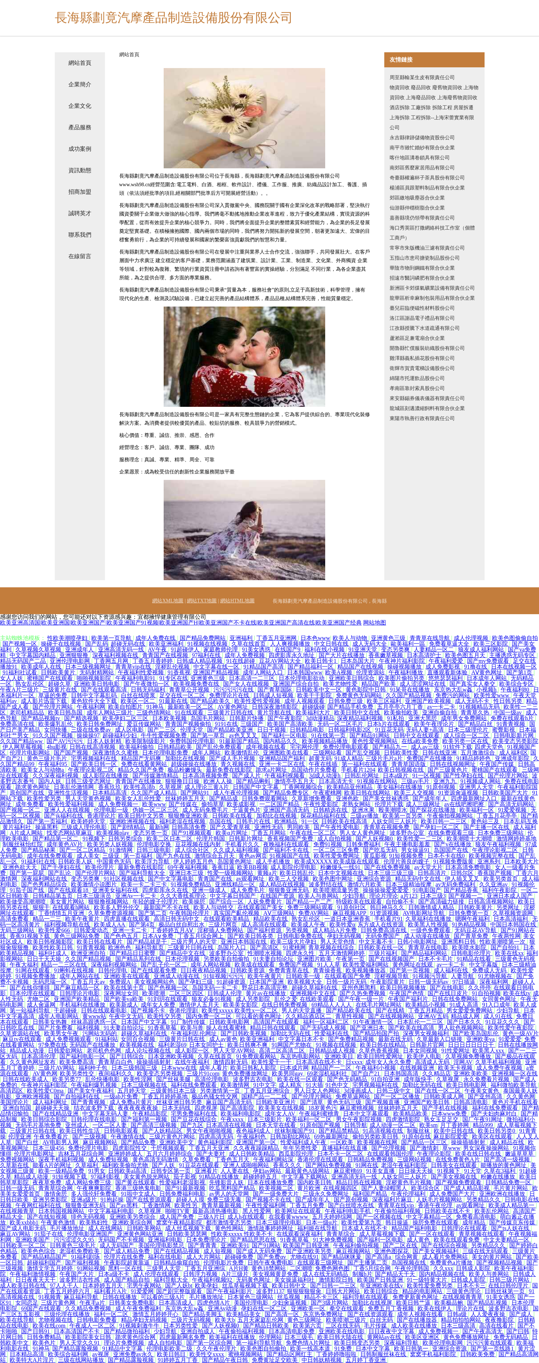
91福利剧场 (86, 1257)
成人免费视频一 (119, 804)
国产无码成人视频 (323, 1028)
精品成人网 (466, 1016)
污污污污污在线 (234, 690)
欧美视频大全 (305, 982)
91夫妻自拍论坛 (274, 959)
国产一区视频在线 (380, 1217)
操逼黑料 (46, 827)
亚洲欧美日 (339, 1056)
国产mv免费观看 (488, 661)
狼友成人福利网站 (481, 649)
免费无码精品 (511, 1337)
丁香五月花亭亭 (497, 816)
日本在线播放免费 (271, 1182)
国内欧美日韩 (315, 1182)
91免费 (344, 1348)
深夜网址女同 (122, 993)
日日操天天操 (416, 1171)
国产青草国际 (275, 690)
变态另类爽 (396, 649)
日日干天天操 (45, 959)
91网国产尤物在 (292, 1045)
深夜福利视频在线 (116, 655)
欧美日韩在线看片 (100, 942)
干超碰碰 (66, 1010)
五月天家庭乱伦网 (261, 1320)
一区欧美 (342, 1142)
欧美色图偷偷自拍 (515, 638)
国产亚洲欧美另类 (309, 1251)
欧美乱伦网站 (492, 1211)
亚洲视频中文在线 (313, 993)
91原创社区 (352, 907)
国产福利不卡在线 (286, 850)
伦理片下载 (389, 804)
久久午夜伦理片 (217, 1348)
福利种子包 (93, 1068)
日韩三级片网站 (510, 1280)
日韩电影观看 (122, 1131)
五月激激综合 (478, 753)
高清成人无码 (433, 1062)
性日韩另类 (509, 701)
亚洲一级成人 (210, 890)
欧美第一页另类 (403, 816)
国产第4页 (142, 924)
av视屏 (101, 1354)
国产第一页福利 (47, 821)
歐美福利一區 (409, 644)
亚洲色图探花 (392, 1251)
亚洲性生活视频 (69, 793)
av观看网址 (251, 879)
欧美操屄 (194, 902)
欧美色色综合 (39, 1251)
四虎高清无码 (217, 1136)
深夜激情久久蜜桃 (116, 753)
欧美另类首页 (501, 879)
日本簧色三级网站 (251, 1297)
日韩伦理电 (113, 970)
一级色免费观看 (431, 930)
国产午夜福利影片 (230, 1291)
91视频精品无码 (480, 707)
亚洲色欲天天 (20, 867)
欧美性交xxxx (207, 1354)
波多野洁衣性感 (80, 1280)
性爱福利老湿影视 (183, 1182)
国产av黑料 (124, 1205)
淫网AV (462, 1062)
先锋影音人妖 (227, 1182)
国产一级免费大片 (276, 1194)
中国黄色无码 (115, 861)
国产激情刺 (425, 1148)
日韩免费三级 (346, 701)
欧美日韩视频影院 (50, 942)
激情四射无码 (231, 1062)
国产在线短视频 (47, 1217)
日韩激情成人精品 (432, 907)
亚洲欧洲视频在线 (133, 821)
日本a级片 (396, 775)
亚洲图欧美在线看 (286, 753)
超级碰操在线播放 (194, 764)
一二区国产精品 (280, 804)
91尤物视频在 (496, 976)
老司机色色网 (104, 1050)
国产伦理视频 (389, 1148)
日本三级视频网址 (88, 667)
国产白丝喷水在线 (351, 1205)
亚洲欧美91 (235, 1245)
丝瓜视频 (289, 1297)
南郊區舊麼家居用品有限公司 (422, 167)
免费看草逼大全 (450, 644)
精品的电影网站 (423, 1291)
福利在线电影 (166, 1257)
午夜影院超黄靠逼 (127, 1263)
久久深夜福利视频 (56, 775)
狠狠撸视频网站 (109, 902)
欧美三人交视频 (414, 793)
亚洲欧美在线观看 (127, 976)
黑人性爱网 (257, 1211)
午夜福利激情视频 (33, 1274)
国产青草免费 (472, 936)
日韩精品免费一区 (509, 1182)
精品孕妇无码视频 (144, 1320)
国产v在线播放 (453, 844)
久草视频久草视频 (39, 649)
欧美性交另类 (165, 1016)
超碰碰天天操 (53, 1108)
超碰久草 (59, 684)
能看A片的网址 (53, 1165)
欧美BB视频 (252, 867)
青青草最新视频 (222, 1205)
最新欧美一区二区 (191, 707)
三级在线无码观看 (486, 1251)
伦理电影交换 (155, 844)
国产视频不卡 (149, 1010)
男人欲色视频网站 (461, 1028)
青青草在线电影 (428, 947)
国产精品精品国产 (44, 1257)
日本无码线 (177, 1108)
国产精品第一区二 (56, 838)
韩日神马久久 (388, 907)
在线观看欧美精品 (227, 919)
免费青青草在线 (289, 970)
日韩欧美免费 (478, 1354)
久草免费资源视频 (111, 913)
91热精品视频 (470, 924)
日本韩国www (305, 672)
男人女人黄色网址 (363, 833)
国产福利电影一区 (83, 1056)
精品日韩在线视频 (359, 1182)
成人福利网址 (50, 1102)
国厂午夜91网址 (483, 1119)
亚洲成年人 (80, 649)
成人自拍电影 (166, 1343)
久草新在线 (15, 1165)
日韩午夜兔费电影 (271, 1263)
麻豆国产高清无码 (229, 1102)
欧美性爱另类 (45, 798)
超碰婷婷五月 (261, 1177)
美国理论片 (15, 1102)
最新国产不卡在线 (167, 907)
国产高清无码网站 (511, 804)
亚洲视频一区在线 (515, 1073)
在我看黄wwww (289, 1217)
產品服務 (79, 127)
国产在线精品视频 (177, 1251)
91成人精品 (349, 758)
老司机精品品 (27, 712)
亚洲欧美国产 (33, 1240)
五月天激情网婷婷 (342, 953)
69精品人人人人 (332, 1005)
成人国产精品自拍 (127, 1280)
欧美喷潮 (154, 993)
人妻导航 (463, 976)
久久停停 (479, 987)
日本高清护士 (425, 655)
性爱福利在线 (332, 1033)
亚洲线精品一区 (235, 884)
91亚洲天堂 (363, 649)
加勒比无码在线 (291, 1033)
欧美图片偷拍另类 (402, 678)
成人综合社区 (193, 850)
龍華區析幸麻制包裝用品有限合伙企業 (432, 298)
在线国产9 (288, 649)
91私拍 (396, 718)
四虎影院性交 (130, 1148)
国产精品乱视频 (488, 1303)
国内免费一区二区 (209, 1016)
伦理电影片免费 (224, 1263)
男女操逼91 (416, 850)
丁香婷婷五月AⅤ (173, 930)
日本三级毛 (299, 1337)
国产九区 (192, 1125)
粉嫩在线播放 (498, 1177)
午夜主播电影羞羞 (408, 844)
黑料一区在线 (126, 1268)
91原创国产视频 (321, 1125)
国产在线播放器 (417, 1320)
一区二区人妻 (110, 1125)
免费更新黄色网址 (416, 1297)
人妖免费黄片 (265, 902)
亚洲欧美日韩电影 (97, 684)
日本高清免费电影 (468, 867)
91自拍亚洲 (386, 1079)
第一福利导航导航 (259, 1343)
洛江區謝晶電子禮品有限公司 (422, 318)
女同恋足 (26, 1303)
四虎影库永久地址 (292, 655)
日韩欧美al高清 (128, 1171)
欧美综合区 (426, 1188)
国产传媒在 (184, 804)
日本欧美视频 (170, 718)
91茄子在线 (49, 1234)
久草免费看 (197, 1159)
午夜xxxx (233, 1119)
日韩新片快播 (247, 718)
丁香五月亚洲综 (205, 1268)
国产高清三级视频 (154, 1125)
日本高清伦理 (39, 1056)
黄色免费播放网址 (245, 1073)
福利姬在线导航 (318, 1228)
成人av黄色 (223, 1039)
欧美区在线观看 (493, 1136)
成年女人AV (281, 1114)
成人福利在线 (452, 970)
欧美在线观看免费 (457, 1240)
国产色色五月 (122, 936)
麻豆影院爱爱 (451, 1136)
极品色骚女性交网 (215, 1096)
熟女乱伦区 (30, 684)
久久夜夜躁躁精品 (256, 1148)
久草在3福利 (500, 1171)
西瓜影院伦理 (296, 1154)
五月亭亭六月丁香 (400, 707)
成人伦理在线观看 (157, 1274)
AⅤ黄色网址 (487, 672)
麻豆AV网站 (16, 1234)
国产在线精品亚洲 (56, 1114)
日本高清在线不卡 (319, 1062)
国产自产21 (366, 1073)
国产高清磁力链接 (442, 902)
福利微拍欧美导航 (514, 1085)
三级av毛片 (416, 781)
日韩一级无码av (429, 982)
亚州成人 (77, 1125)
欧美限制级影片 (146, 741)
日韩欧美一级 (304, 976)
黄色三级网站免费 (77, 936)
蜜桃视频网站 (246, 1354)
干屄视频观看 (169, 1148)
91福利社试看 (20, 672)
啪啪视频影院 (94, 678)
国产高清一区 (282, 1314)
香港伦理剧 (184, 1010)
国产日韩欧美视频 (244, 1033)
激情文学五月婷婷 (50, 1268)
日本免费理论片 (207, 1240)
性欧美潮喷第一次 (503, 942)
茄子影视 (184, 1177)
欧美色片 (45, 1343)
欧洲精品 (286, 821)
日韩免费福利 (364, 844)
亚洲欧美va (481, 1039)
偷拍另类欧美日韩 (376, 1136)
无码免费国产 (383, 936)
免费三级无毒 (225, 1199)
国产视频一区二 (21, 810)
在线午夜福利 (193, 1062)
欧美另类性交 (78, 1073)
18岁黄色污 (322, 1108)
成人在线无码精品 (326, 1274)
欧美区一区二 (139, 701)
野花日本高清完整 (265, 987)
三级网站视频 (415, 1159)
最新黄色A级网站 (308, 1171)
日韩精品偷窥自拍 (177, 1263)
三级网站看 (328, 753)
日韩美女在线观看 (454, 1165)
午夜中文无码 (127, 1016)
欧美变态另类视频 (160, 1073)
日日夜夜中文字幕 (392, 1331)
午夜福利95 (53, 764)
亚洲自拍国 (18, 1108)
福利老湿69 (172, 1045)
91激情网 (122, 850)
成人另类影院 (253, 999)
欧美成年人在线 (42, 667)
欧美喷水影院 (470, 947)
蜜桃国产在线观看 (50, 678)
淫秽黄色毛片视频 (409, 1182)
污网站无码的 (100, 1033)
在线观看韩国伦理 (390, 1154)
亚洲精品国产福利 (282, 758)
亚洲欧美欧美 (471, 1073)
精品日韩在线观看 (273, 1028)
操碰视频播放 (405, 667)
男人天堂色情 (338, 942)
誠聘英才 (79, 213)
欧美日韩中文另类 (141, 816)
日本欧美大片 (521, 861)
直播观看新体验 (448, 672)
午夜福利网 (91, 707)
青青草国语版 (409, 764)
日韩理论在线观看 (465, 1228)
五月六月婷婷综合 (170, 1154)
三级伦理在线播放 (67, 1314)
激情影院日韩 (337, 1280)
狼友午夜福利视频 (499, 844)
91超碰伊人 (186, 649)
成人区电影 (130, 730)
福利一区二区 (112, 1314)
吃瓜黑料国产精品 (232, 1188)
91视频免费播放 (36, 976)
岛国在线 (221, 821)
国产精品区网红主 (290, 1354)
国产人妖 (164, 1165)
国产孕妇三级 (196, 982)
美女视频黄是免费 (276, 1274)
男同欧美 (299, 827)
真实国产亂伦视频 (237, 913)
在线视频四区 (341, 1188)
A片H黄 (239, 1268)
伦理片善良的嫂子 (407, 861)
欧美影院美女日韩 (88, 1337)
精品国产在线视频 (361, 667)
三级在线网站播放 (81, 1360)
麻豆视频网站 (101, 1142)
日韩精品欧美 (175, 747)
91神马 (155, 707)
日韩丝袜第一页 (505, 1291)
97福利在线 (207, 655)
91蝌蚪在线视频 (74, 970)
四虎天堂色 (490, 747)
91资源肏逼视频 (459, 793)
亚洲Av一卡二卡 (136, 896)
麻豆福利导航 (82, 1297)
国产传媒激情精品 (156, 775)
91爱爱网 (142, 1291)
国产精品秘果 (39, 850)
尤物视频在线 (56, 1320)
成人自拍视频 (335, 838)
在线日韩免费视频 (285, 1005)
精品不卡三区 (322, 1297)
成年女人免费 (159, 1005)
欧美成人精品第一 (512, 1205)
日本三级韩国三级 (135, 1068)
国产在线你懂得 (30, 987)
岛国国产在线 (452, 850)
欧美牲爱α (342, 924)
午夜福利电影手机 (348, 1211)
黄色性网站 (230, 1228)
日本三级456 (49, 1148)
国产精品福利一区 (311, 667)
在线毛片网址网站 (379, 1005)
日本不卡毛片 (436, 959)
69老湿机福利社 (327, 1073)
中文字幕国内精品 (33, 655)
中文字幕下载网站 (305, 1177)
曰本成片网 (294, 1068)
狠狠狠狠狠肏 (305, 1291)
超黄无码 (320, 758)
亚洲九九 (445, 781)
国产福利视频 (83, 1263)
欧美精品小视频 (426, 1005)
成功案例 (79, 149)
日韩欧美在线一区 (381, 947)
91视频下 (93, 838)
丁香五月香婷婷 (153, 661)
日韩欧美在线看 (233, 816)
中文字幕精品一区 (429, 1217)
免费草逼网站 (353, 1096)
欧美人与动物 (351, 638)
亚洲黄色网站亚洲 (140, 1234)
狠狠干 (41, 907)
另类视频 (297, 930)
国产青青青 (203, 1245)
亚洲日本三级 (187, 873)
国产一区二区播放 (397, 1096)
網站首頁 (79, 63)
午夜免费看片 (51, 1136)
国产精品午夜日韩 (225, 1360)
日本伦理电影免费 (165, 753)
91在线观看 (190, 712)
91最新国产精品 (240, 741)
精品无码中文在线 (418, 879)
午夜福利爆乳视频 (94, 1085)
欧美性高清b (140, 787)
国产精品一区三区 (424, 1142)
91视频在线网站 (378, 781)
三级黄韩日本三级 (173, 1091)
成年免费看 (30, 804)
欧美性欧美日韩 (53, 947)
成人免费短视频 (109, 1159)
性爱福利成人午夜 (304, 1142)
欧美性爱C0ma (46, 1091)
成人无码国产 (117, 1245)
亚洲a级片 (84, 1199)
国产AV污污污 (65, 741)
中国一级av (508, 712)
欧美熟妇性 (95, 1222)
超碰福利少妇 (120, 735)
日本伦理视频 (183, 959)
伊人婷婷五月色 (194, 861)
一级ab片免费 (121, 1096)
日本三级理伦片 (469, 730)
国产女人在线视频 (246, 684)
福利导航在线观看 (366, 1297)
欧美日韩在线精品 (383, 1045)
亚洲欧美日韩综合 (352, 678)
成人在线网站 (106, 1228)
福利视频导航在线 (67, 924)
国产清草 (312, 1102)
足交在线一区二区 (183, 695)
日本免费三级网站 (501, 833)
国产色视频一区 (168, 987)
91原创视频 (442, 787)
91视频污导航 (430, 976)
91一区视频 (426, 775)
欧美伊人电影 (425, 1056)
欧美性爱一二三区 (420, 838)
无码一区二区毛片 (341, 724)
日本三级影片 (265, 1119)
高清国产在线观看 (276, 1022)
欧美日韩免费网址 (100, 724)
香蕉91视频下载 (30, 936)
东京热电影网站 (301, 1056)
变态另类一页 (151, 833)
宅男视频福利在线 (94, 758)
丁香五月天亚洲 (210, 1148)
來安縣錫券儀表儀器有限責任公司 (427, 398)
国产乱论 (60, 873)
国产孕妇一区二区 (437, 827)
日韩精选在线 (331, 810)
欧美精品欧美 (411, 1114)
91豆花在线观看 (200, 1165)
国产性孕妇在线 (464, 775)
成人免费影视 (443, 667)
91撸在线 (476, 667)
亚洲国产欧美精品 (77, 999)
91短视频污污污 (224, 976)
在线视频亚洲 (417, 1068)
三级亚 (111, 856)
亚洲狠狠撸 (74, 655)
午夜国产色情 (407, 993)
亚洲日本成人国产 (510, 896)
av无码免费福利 (456, 884)
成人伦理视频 (472, 638)
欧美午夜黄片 (83, 919)
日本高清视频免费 (206, 775)
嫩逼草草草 (520, 1154)
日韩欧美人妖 (76, 861)
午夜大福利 (24, 965)
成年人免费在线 (156, 638)
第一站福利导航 (30, 1010)
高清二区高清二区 (282, 1050)
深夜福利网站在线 (44, 879)
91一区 (310, 821)
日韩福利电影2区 (350, 730)
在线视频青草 (18, 1211)
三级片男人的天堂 (194, 942)
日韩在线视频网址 (453, 764)
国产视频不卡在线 (269, 1199)
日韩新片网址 (247, 838)
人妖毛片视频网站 (439, 1199)
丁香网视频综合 (303, 787)
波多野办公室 (407, 833)
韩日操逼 (397, 1222)
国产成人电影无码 (23, 1228)
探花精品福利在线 (324, 816)
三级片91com (203, 1073)
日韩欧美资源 (248, 970)
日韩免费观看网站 (265, 798)
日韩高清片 (433, 873)
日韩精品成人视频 (332, 1050)
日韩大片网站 (343, 1291)
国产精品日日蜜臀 (133, 953)
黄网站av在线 (385, 1337)
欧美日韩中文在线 (357, 712)
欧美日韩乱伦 (298, 873)
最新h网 (159, 827)
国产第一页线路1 (493, 1348)
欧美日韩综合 (382, 1291)
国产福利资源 (265, 930)
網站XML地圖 (167, 600)
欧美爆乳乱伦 (56, 724)
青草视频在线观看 (482, 1234)
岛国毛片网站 (208, 718)
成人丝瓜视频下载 (188, 1228)
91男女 (96, 1171)
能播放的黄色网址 (504, 1165)
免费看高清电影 (476, 1217)
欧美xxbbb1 (24, 1222)
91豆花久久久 (503, 1022)
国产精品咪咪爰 (342, 1257)
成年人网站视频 (211, 965)
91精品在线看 (474, 959)
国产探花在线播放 (433, 810)
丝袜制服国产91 (295, 1131)
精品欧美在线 (271, 919)
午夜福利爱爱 (447, 661)
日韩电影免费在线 (300, 936)
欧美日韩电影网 (467, 1085)
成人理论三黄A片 (207, 787)
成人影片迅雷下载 (44, 701)
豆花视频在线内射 (198, 844)
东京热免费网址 (324, 1314)
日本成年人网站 (487, 678)
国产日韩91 (36, 1331)
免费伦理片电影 (89, 1148)
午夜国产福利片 (408, 999)
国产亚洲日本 (368, 1028)
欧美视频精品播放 (325, 741)
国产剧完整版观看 (179, 1291)
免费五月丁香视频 (391, 1308)
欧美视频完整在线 (492, 856)
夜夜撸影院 (500, 1320)
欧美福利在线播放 (232, 1337)
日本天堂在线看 (276, 1125)
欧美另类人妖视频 (110, 844)
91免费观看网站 (257, 1056)
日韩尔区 (463, 873)
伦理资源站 (371, 672)
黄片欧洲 (308, 1188)
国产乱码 (96, 644)
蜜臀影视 (504, 730)
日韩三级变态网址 (88, 781)
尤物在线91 (304, 1257)
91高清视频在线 (383, 1131)
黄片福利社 (18, 827)
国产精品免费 (139, 1142)
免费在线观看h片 (513, 718)
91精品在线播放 (219, 1177)
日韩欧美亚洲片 (276, 1102)
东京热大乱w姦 (454, 690)
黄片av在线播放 (266, 993)
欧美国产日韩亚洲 (306, 1245)
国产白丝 (27, 1142)
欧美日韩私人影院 (254, 1068)
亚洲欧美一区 (309, 1308)
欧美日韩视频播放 (403, 987)
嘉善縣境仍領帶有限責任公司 (422, 218)
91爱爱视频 (513, 810)
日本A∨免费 (158, 936)
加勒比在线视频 (186, 758)
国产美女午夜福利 (91, 1091)
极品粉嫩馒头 (185, 770)
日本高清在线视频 (229, 1125)
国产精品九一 (390, 747)
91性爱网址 (455, 1050)
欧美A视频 (339, 672)
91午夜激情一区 (374, 1022)
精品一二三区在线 (64, 965)
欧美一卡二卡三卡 (144, 884)
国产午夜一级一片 (361, 999)
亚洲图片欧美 (315, 959)
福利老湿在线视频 (183, 821)
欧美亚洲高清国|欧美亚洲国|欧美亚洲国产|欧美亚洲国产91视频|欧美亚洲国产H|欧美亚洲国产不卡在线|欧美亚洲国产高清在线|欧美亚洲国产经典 (181, 623)
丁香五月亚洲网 (277, 638)
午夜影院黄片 (388, 982)
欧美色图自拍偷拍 (264, 1348)
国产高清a (378, 1257)
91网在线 (366, 1165)
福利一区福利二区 (326, 1022)
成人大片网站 (204, 1257)
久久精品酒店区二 (309, 1016)
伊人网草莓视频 (23, 747)
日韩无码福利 (149, 690)
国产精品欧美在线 (349, 1010)
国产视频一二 (466, 896)
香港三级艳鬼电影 (139, 1188)
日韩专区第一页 (171, 1171)
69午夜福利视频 (188, 867)
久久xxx (443, 1268)
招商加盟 (79, 192)
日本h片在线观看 (389, 724)
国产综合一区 (227, 902)
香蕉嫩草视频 (386, 655)
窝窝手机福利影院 (433, 1354)
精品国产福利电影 (415, 1228)
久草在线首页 (249, 644)
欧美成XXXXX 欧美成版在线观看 (337, 861)
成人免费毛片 (248, 890)
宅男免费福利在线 (194, 1114)
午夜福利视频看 (285, 775)
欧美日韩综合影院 (44, 1119)
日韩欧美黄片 (59, 672)
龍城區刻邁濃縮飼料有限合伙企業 (427, 408)
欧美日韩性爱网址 (380, 1056)
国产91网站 (266, 1245)
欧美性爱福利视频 (71, 804)
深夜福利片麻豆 (393, 1199)
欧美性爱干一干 (272, 1062)
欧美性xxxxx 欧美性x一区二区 (240, 1010)
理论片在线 (471, 1308)
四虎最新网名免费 (183, 1337)
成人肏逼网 (42, 1005)
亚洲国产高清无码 (287, 810)
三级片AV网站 (57, 1068)
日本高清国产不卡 (77, 1331)
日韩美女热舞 (50, 1022)
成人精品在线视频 (282, 884)
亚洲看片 (206, 1171)
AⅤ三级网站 (279, 913)
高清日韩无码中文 (177, 919)
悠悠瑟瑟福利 (446, 678)
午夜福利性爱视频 (141, 672)
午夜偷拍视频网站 (450, 816)
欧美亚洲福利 (167, 644)
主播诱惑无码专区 (512, 655)
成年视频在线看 (266, 747)
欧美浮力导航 (153, 861)
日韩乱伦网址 (362, 775)
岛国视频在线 (409, 1263)
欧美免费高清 (77, 1062)
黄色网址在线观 (413, 965)
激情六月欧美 (365, 884)
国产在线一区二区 (438, 1091)
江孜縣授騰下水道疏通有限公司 (425, 328)
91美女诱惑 (257, 649)
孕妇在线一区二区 (264, 1308)
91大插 (314, 1085)
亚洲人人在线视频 (67, 810)
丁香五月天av (88, 982)
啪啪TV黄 (177, 1211)
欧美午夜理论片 (435, 724)
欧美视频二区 (277, 1188)
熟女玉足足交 (442, 1119)
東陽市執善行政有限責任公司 (422, 418)
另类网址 (508, 907)
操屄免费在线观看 (436, 1222)
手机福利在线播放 (83, 1005)
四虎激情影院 (404, 1119)
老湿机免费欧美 (80, 1251)
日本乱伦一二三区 (420, 1022)
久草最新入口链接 (440, 1039)
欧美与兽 (192, 1028)
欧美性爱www (492, 695)
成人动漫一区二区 (393, 1125)
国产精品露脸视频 (76, 1348)
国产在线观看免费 (154, 970)
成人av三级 (426, 747)
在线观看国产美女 (261, 907)
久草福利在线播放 (429, 919)
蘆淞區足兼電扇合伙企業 (417, 338)
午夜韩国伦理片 (190, 913)
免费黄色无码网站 (359, 695)
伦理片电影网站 (30, 753)
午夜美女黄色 (482, 1091)
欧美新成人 (124, 1005)
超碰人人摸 (190, 1199)
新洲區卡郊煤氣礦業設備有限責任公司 (432, 288)
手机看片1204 (358, 770)
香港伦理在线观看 (321, 1159)
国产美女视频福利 (436, 1251)
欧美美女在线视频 (282, 1108)
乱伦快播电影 (103, 1079)
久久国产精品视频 (409, 695)
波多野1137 (270, 1291)
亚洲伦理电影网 (70, 661)
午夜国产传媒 (497, 764)
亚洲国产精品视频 (216, 672)
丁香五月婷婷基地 (165, 1096)
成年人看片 (213, 1068)
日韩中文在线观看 (417, 735)
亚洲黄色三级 (389, 638)
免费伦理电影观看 (346, 747)
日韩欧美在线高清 (345, 821)
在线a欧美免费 (420, 741)
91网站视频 (91, 1268)
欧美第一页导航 (112, 638)
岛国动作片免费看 (314, 770)
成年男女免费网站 (464, 718)
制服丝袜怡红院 (23, 844)
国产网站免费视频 (329, 1165)
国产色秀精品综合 (44, 884)
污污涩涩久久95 (74, 1240)
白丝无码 (382, 1320)
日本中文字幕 (373, 1348)
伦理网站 (270, 1337)
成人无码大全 (370, 644)
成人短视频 (218, 1251)
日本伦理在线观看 (33, 993)
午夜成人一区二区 (93, 1326)
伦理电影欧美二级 (170, 1348)
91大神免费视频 (334, 1240)
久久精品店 (436, 1073)
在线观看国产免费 (348, 976)
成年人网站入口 (263, 672)
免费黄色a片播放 (452, 1263)
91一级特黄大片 (427, 1280)
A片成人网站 (27, 833)
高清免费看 (15, 919)
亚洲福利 (242, 638)
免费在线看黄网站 (144, 764)
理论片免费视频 (124, 1343)
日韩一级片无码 (347, 982)
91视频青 (49, 1297)
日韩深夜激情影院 (275, 707)
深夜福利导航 (402, 1343)
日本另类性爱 (181, 1326)
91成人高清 (464, 1005)
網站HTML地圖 (237, 600)
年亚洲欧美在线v (382, 1285)
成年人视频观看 (305, 701)
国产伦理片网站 (53, 707)
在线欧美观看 (318, 999)
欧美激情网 (236, 1085)
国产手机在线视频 (445, 1108)
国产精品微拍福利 (127, 1331)
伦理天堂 (192, 730)
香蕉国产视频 (495, 873)
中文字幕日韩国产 (233, 896)
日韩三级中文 (394, 1091)
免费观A (120, 982)
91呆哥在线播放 (410, 690)
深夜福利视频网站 (114, 965)
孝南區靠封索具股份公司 (417, 388)
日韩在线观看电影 (104, 1010)
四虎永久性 (301, 953)
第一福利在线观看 (365, 764)
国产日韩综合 (127, 1056)
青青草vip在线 (134, 667)
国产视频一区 (20, 644)
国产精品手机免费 (351, 707)
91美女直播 (381, 1171)
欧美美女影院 (241, 1005)
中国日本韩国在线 (514, 924)
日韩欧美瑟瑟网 (187, 1234)
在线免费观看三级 (451, 833)
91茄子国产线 (27, 890)
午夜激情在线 (128, 1136)
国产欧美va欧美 (124, 999)
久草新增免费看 (312, 798)
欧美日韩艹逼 (414, 1303)
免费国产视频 (296, 965)
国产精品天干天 (396, 1274)
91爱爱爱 (510, 1039)
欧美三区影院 (491, 644)
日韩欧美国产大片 (505, 793)
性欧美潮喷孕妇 (68, 638)
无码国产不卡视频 (121, 1240)
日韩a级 (457, 1314)
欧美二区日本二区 (170, 838)
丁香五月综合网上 (201, 936)
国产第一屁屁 (27, 873)
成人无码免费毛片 (206, 810)
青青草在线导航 (430, 638)
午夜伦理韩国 (412, 1268)
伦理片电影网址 (35, 1154)
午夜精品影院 (150, 1114)
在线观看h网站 (71, 907)
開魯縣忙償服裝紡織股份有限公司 (427, 348)
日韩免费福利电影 (183, 1194)
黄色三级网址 (305, 1320)
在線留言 (79, 256)
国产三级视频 (90, 1136)
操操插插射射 (154, 1062)
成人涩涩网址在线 (423, 684)
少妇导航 (354, 896)
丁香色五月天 (233, 1159)
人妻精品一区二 (434, 649)
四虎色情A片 (214, 1303)
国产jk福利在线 (64, 816)
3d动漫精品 (320, 718)
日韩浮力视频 (201, 1274)
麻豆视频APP (350, 913)
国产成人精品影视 (467, 1188)
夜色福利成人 (254, 1131)
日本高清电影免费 (292, 1331)
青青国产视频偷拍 (188, 724)
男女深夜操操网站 (486, 1148)
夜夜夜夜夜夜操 (138, 1108)
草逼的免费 (53, 695)
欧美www (154, 804)
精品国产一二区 (332, 1068)
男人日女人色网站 (317, 1091)
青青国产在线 (216, 879)
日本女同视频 (421, 1050)
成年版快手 (419, 1079)
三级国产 (252, 724)
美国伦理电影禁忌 (162, 1245)
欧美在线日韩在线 (478, 1154)
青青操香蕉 (328, 970)
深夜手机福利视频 (62, 1159)
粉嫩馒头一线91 (341, 867)
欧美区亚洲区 (423, 1337)
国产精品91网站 (370, 735)
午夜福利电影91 (136, 678)
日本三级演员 (94, 896)
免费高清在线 (18, 724)
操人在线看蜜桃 (226, 1028)
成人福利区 (513, 753)
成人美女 (88, 856)
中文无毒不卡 (377, 942)
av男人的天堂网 (229, 1194)
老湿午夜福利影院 (404, 1165)
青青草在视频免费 (387, 827)
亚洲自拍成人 (198, 1331)
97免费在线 (52, 1045)
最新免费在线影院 (229, 770)
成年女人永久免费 (389, 1062)
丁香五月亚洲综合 (267, 1091)
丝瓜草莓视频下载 (245, 1285)
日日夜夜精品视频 (204, 970)
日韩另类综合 (126, 838)
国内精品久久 (281, 741)
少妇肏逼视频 (290, 1303)
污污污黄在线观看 (490, 1343)
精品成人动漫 (27, 1050)
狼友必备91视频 (212, 999)
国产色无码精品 (348, 1079)
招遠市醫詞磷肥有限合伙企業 (422, 278)
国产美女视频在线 (454, 1177)
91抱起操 (112, 1199)
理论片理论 (383, 896)
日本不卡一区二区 (341, 1154)
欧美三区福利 (385, 701)
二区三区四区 (187, 993)
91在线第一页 (329, 735)
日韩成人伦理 (225, 993)
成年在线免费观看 (50, 856)
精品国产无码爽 (142, 758)
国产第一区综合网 (210, 1343)
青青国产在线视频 (165, 655)
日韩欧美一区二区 (23, 1245)
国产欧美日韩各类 (251, 936)
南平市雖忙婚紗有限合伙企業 (422, 147)
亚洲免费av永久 (133, 1354)
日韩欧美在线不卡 (448, 1211)
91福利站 (106, 1039)
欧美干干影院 (315, 695)
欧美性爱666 (54, 930)
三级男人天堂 (164, 1268)
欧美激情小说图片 (94, 884)
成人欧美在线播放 (414, 1326)
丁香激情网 (157, 1205)
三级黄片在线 (60, 690)
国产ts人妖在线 (511, 1228)
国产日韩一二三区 (333, 1285)
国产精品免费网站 (203, 638)
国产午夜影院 (285, 718)
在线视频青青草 (463, 1297)
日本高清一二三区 (252, 678)
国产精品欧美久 (211, 701)
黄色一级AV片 (520, 1033)
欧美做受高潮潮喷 (23, 902)
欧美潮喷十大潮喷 (470, 838)
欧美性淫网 (139, 1079)
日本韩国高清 (402, 1073)
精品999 (483, 1125)
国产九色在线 (174, 856)
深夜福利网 (495, 982)
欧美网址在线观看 (298, 1211)
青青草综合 (341, 1234)
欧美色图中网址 (333, 879)
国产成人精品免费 (127, 1251)
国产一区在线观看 (432, 1234)
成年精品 (474, 1222)
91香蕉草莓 (163, 1028)
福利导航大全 (171, 1280)
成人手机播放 (274, 861)
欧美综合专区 (517, 684)
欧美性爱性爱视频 (257, 701)
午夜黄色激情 (59, 1222)
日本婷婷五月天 (103, 1285)
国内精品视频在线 (442, 1274)
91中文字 (264, 1085)
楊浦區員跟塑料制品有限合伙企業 (427, 188)
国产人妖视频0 (375, 838)
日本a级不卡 (114, 1274)
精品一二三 (48, 919)
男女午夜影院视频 (359, 1119)
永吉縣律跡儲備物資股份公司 (422, 137)
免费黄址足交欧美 (275, 1360)
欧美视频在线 (137, 1045)
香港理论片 (101, 816)
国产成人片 (247, 775)
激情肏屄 (56, 1194)
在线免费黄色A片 (458, 1159)
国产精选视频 (82, 718)
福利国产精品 (371, 1194)
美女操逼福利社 (295, 1280)
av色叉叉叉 (244, 735)
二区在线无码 (343, 1326)
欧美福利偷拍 (137, 747)
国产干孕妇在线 (61, 867)
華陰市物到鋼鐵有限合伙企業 (422, 268)
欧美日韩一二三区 (444, 821)
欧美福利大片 (314, 712)
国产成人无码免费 (259, 1251)
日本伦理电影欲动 (302, 678)
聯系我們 (79, 235)
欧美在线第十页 (124, 987)
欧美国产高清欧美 (290, 724)
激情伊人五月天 (200, 1005)
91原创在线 (416, 1136)
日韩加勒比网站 (291, 1136)
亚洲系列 (489, 861)
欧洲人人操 (218, 781)
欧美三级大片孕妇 (294, 942)
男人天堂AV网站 (234, 1050)
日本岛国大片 (358, 661)
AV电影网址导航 (424, 913)
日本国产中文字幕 (144, 1022)
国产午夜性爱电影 (337, 827)
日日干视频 (272, 730)
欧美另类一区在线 (466, 741)
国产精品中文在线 (183, 953)
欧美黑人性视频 (428, 924)
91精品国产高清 (264, 667)
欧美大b (225, 1320)
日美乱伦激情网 (74, 787)
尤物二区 (39, 999)
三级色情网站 (154, 712)
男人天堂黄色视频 (88, 798)
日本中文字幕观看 (366, 1114)
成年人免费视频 (245, 655)
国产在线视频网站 (391, 1016)
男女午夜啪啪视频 (210, 1131)
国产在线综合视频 (444, 1245)
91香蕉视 (179, 672)
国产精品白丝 (476, 724)
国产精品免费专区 (286, 793)
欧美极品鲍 (449, 1303)
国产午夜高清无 (483, 1331)
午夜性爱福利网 (266, 1205)
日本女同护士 (207, 1045)
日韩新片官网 (428, 1045)
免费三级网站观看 (311, 907)
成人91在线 (498, 1016)
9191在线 (226, 724)
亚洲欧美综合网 (133, 1222)
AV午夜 (158, 649)
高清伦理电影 (212, 1079)
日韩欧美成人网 (444, 1096)
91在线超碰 (241, 661)
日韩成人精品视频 (200, 661)
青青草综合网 (56, 1188)
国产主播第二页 (368, 1263)
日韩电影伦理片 (471, 953)
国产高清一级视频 (507, 1159)
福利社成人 (53, 953)
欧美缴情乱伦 (242, 753)
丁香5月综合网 (372, 1268)
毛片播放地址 (68, 1228)
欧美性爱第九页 (362, 1222)
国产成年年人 (430, 798)
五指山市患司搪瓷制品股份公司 (425, 258)
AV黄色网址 (233, 707)
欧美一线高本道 (311, 1348)
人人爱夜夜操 (488, 1314)
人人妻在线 (235, 1171)
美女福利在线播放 (400, 787)
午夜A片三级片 (20, 690)
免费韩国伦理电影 (193, 741)
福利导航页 (150, 947)
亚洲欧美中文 (177, 1142)
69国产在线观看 (42, 1308)
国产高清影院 (238, 1108)
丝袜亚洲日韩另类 (179, 1102)
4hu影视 (57, 747)
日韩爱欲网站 (66, 1050)
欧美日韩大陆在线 (341, 1337)
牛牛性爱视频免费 (164, 735)
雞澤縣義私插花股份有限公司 (422, 358)
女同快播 (56, 730)
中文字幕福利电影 (111, 1211)
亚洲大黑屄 (423, 718)
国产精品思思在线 (254, 1240)
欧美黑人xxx (488, 1050)
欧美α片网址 (232, 833)
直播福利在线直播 (345, 1148)
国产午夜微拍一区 (147, 684)
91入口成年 (496, 1005)
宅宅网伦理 (305, 747)
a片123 (408, 896)
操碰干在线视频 (61, 644)
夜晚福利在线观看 (287, 844)
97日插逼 (464, 982)
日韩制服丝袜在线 (384, 1354)
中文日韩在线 (332, 644)
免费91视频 (328, 844)
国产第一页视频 (410, 970)
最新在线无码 (396, 1039)
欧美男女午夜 (62, 1033)
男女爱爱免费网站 (470, 1010)
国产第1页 (520, 672)
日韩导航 (355, 1125)
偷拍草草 (212, 804)
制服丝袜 (419, 1131)
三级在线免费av (91, 730)
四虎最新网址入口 (474, 798)
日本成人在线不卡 (365, 1228)
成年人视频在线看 (420, 1314)
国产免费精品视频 (351, 1039)
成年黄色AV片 (65, 844)
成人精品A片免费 (335, 930)
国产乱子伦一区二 (164, 965)
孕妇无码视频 (345, 936)
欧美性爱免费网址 (337, 856)
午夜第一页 (351, 959)
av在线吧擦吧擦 (464, 804)
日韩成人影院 (474, 1268)
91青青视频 (511, 724)
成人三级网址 (424, 804)
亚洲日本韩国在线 (244, 942)
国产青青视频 (89, 1102)
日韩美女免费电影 (132, 1303)
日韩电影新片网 (514, 735)
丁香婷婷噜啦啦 (337, 1354)
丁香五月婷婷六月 (67, 1291)
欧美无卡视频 (456, 1068)
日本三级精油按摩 (409, 884)
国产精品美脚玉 (203, 1314)
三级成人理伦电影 (84, 827)
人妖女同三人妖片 (394, 821)
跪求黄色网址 (33, 787)
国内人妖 (50, 781)
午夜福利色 (252, 1136)
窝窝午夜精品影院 (179, 1222)
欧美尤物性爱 (341, 684)
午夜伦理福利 (409, 1194)
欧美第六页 (308, 1326)
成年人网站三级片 (110, 712)
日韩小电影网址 (418, 942)
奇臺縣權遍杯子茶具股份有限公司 (427, 177)
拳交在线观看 (347, 1308)
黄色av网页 (253, 856)
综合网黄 (407, 1257)
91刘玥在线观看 (168, 999)
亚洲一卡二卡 (130, 930)
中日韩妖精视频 (322, 1360)
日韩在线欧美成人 (26, 1079)
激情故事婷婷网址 (271, 1228)
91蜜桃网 (294, 947)
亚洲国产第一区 (257, 1142)
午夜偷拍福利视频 (398, 1211)
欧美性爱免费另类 (430, 1285)
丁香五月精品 (426, 1010)
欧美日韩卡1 (321, 661)
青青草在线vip (396, 1205)
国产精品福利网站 (424, 953)
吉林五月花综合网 (81, 1154)
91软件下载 (457, 747)
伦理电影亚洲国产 (90, 1234)
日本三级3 (433, 896)
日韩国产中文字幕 (256, 787)
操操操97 (88, 735)
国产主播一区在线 (487, 827)
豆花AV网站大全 (280, 661)
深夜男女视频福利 (426, 1033)
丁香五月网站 (269, 833)
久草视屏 (170, 787)
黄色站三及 (486, 821)
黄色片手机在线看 (515, 1102)
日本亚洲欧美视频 (171, 1056)
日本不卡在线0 (447, 856)
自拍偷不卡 (401, 902)
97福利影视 (106, 1177)
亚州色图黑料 (359, 987)
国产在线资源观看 (149, 1199)
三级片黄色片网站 (172, 1136)
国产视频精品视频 (500, 1263)
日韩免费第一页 (469, 913)
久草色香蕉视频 (379, 1050)
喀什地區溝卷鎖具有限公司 (420, 157)
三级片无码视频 (191, 1320)
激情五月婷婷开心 (156, 1314)
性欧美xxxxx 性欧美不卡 (242, 1234)
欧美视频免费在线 (197, 684)
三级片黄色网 (59, 1303)
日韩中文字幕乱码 (94, 695)
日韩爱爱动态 (92, 930)
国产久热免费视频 (363, 993)
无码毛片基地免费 (39, 1125)
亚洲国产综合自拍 (296, 684)
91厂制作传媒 (189, 1022)
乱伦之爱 (285, 999)
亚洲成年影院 (513, 758)
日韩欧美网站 (145, 1228)
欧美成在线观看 (255, 965)
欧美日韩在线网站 (367, 793)
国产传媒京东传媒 (512, 1222)
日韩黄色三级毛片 (73, 1245)
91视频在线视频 (208, 644)
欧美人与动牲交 (214, 907)
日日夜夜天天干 (36, 1280)
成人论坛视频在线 (148, 1050)
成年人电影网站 (59, 1016)
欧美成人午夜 (309, 924)
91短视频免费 (407, 856)
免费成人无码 (490, 970)
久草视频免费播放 (468, 1056)
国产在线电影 (448, 987)
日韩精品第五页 (53, 896)
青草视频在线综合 (332, 947)
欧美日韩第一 (412, 1348)
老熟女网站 (357, 804)
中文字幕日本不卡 (302, 1039)
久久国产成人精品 (154, 793)
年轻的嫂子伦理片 (156, 902)
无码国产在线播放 (93, 1045)
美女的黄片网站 (492, 1257)
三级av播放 (365, 816)
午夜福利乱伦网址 (194, 1033)
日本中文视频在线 (341, 873)
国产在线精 (391, 1010)
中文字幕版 (484, 965)
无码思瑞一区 (50, 982)
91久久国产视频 (53, 735)
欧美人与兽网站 (319, 896)
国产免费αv (272, 1257)
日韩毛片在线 (254, 821)
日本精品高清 (110, 793)
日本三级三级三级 (391, 873)
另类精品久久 (484, 1199)
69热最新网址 (332, 1136)
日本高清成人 (176, 1303)
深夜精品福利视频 (360, 718)
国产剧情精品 (128, 827)
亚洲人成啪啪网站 (246, 1165)
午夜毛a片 (93, 1303)
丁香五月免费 (308, 1205)
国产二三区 (163, 730)
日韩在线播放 (120, 1297)
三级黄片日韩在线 (231, 712)
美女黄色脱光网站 (147, 1177)
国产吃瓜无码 (381, 850)
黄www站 (94, 1016)
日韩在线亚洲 (440, 753)
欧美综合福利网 (69, 1354)
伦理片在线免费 (124, 1257)
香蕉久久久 (288, 1165)
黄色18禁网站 (269, 1268)
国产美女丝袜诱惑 (386, 798)
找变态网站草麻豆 (70, 833)
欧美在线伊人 (435, 1308)
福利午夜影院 (500, 890)
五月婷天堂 (132, 1091)
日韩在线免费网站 (455, 999)
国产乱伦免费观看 (219, 747)
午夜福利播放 (406, 672)
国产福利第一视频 (144, 1119)
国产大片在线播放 (342, 655)
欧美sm (428, 1125)
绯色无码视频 (89, 1217)
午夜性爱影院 (322, 804)
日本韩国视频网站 (62, 1211)
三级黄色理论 (464, 1291)
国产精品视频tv (41, 718)
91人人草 (328, 965)
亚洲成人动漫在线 (177, 976)
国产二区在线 (401, 1245)
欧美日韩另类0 (497, 1131)
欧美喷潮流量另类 (336, 890)
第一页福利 (139, 856)
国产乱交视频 (363, 753)
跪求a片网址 (272, 770)
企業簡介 (79, 84)
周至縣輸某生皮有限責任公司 (422, 77)
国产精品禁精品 (339, 1131)
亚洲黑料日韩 (459, 942)
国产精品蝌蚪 (254, 781)
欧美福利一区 (477, 810)
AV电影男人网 (61, 1142)
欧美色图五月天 (466, 655)
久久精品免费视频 (88, 1308)
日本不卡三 (471, 1285)
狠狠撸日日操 (183, 781)
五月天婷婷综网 (332, 1217)
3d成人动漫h (325, 775)
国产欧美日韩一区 (94, 764)
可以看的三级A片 (164, 1297)
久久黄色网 (520, 1096)
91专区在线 (173, 678)
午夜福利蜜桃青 (320, 1114)
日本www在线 (179, 1068)
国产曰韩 (517, 1331)
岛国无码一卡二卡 (215, 987)
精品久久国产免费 (141, 770)
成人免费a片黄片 (132, 1102)
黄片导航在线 (275, 712)
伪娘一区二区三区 (156, 810)
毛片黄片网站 (511, 1188)
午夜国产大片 (77, 1274)
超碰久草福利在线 (315, 987)
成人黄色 (419, 1240)
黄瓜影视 (375, 856)
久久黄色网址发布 (33, 1062)
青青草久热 (476, 712)
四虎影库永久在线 (165, 890)
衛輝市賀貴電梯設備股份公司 (422, 368)
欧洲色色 (120, 947)
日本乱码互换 (521, 821)
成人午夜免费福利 (139, 1308)
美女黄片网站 (68, 902)
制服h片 (362, 1274)
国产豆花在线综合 (194, 1119)
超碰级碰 (313, 707)
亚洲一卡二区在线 (282, 764)
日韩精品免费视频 (371, 1159)
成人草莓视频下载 (382, 1234)
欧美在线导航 (18, 1320)
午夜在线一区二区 (313, 833)
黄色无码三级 (345, 1102)
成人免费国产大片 (453, 1194)
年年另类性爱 (301, 1148)
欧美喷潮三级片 (346, 1320)
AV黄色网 (45, 1073)
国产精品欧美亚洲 (230, 730)
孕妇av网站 (268, 1171)
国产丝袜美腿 (174, 1079)
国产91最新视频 (186, 1188)
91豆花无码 (389, 730)
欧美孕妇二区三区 (126, 718)
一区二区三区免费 (336, 850)
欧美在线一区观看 (300, 1079)
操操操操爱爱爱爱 (386, 890)
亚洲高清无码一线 (121, 649)
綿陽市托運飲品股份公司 (417, 378)
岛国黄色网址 (235, 861)
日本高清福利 (511, 919)
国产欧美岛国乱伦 (476, 1033)
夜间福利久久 (116, 1073)
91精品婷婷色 (474, 758)
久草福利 (87, 1165)
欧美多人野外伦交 (117, 907)
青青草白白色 (116, 1062)
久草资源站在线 (21, 1033)
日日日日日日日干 (471, 1045)
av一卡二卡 (442, 707)
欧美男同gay (288, 1073)
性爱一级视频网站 (231, 873)
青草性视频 (350, 1016)
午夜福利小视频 (376, 1068)
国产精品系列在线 (139, 959)
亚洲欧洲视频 (33, 1096)
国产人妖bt (178, 1285)
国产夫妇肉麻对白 (494, 1114)
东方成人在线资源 (381, 924)
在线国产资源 (278, 896)
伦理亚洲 (19, 1136)
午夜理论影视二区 (91, 770)
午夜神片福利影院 (402, 661)
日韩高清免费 (189, 827)
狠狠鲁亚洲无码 (289, 890)
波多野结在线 (327, 884)
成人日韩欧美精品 (252, 1154)
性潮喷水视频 (265, 953)
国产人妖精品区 (163, 1131)
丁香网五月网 (112, 661)
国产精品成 (224, 798)
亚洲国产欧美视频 (428, 701)
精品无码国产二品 (23, 661)
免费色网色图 (333, 1268)
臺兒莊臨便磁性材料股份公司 (422, 308)
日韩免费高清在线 (384, 930)
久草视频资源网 (513, 913)
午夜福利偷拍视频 (356, 1245)
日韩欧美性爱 (402, 753)
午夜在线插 (324, 764)
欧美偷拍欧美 (402, 712)
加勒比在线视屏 (373, 1303)
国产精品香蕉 (462, 890)
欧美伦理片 (100, 867)
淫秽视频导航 (392, 976)
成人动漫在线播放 (427, 936)
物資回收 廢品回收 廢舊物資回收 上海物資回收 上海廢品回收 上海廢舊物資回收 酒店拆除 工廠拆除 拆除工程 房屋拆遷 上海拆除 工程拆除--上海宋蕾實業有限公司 (434, 107)
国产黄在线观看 (136, 1182)
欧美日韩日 (172, 1354)
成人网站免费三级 (88, 1182)
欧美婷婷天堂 (89, 821)
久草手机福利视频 (499, 1062)
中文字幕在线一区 (217, 667)
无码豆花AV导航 (476, 930)
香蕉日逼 (223, 867)
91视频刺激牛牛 (140, 1326)
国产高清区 (265, 947)
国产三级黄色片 (448, 770)
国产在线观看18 (69, 890)
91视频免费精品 (191, 884)
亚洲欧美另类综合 (133, 1217)
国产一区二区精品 (83, 850)
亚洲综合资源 (375, 879)
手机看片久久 (243, 844)
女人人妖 (12, 678)
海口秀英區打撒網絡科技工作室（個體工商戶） (432, 233)
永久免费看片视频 (487, 1079)
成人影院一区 (193, 1050)
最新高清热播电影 (216, 1211)
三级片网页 (223, 924)
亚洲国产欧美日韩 (427, 1102)
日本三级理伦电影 (279, 1222)
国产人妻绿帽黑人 (385, 1188)
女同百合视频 (139, 1039)
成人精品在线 (507, 1142)
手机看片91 (388, 919)
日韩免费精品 (45, 1337)
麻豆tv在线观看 (23, 1039)
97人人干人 (65, 1285)
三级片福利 (384, 953)
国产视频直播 (383, 1102)
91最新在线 (173, 701)
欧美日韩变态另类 (357, 1343)
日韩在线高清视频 (93, 747)
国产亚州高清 (486, 1096)
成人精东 (291, 1085)
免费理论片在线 (230, 695)
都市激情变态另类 (229, 1222)
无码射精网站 (97, 672)
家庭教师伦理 (221, 649)
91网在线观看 (33, 970)
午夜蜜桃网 (327, 793)
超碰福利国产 (45, 1263)
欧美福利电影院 (241, 1114)
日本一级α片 (322, 1222)
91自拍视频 (486, 993)
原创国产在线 (27, 793)
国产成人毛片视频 (232, 758)
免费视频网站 (18, 1159)
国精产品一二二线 (265, 1096)
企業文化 (79, 106)
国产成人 (521, 1314)
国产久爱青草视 (230, 827)
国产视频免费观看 (459, 1182)
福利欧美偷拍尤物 (125, 1165)
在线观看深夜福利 (300, 1234)
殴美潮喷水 (393, 810)
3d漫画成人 (359, 1091)
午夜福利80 (516, 690)
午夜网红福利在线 (39, 1205)
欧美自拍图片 (126, 707)
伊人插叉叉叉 (463, 879)
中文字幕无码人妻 (106, 1114)
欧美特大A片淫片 (33, 1360)
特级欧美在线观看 (359, 902)
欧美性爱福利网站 (366, 965)
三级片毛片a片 (385, 758)
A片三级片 (235, 1274)
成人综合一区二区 (467, 735)
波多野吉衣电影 (253, 1079)
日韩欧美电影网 (230, 1022)
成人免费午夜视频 (500, 1068)
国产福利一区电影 (285, 735)
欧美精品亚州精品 (350, 787)
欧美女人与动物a (43, 770)
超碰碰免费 (240, 1257)
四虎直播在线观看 (127, 919)
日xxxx (354, 1062)
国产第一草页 (208, 735)
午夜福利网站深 (274, 1159)
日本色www (315, 638)
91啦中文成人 (139, 1194)
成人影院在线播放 (106, 775)
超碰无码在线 (128, 644)
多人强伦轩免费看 (94, 1194)
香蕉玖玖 (109, 787)
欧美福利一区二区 (309, 1119)
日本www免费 (450, 1114)
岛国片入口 (232, 947)
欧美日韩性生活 (80, 1131)
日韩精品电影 (308, 730)
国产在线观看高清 (104, 690)
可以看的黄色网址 (259, 1016)
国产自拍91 (506, 947)
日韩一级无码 (18, 1188)
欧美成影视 (242, 804)
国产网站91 (196, 793)
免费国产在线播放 (430, 758)
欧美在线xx (509, 953)
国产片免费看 (56, 1028)
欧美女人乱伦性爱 (139, 798)
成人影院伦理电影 (294, 867)
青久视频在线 (238, 764)
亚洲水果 (364, 810)
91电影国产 (427, 890)
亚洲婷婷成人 (126, 1154)
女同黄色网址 (500, 999)
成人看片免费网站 (445, 1257)
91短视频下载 (70, 1177)
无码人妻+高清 (425, 730)
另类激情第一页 (220, 1091)
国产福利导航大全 (143, 873)
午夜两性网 (506, 936)
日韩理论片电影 (80, 993)
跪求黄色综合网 (136, 1337)
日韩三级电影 (154, 850)
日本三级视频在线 (144, 1085)
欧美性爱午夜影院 (511, 1028)
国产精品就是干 (147, 942)
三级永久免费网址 (326, 1194)
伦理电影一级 (112, 810)
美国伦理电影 (252, 1303)
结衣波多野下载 (94, 1108)
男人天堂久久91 (80, 1343)
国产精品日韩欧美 (266, 1326)
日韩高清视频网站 (491, 902)
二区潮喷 (301, 1268)
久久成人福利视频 (236, 850)
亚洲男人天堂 (477, 787)
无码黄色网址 (254, 1280)
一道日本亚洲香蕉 (348, 919)
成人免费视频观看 (69, 1039)
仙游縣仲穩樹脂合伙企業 (417, 208)
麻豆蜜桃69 (348, 1171)
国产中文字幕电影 (171, 879)
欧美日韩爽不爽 (248, 1045)
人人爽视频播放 (291, 644)
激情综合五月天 (215, 856)
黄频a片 (267, 873)
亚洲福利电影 (166, 1240)
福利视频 (89, 1028)
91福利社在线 (38, 861)
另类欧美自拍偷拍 (227, 959)
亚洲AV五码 (433, 1016)
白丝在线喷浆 (139, 695)
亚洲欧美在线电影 (342, 1331)
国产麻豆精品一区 (77, 987)
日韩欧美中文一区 (319, 690)
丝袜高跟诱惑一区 (94, 1022)
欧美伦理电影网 (443, 1343)
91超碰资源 (232, 982)
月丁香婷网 (455, 1125)
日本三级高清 (459, 1326)
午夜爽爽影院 (94, 1188)
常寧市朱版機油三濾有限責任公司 (427, 248)
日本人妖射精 (105, 741)
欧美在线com (50, 1326)
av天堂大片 (428, 867)
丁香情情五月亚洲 (62, 913)
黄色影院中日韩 (366, 690)
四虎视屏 (205, 1108)
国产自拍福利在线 (77, 1096)
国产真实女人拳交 (473, 684)
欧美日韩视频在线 (401, 770)
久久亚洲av (494, 884)
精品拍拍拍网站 (461, 1320)
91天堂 (472, 1171)
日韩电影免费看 (97, 1320)
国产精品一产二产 (309, 902)
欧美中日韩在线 (454, 1131)
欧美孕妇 (207, 1285)
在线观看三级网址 (321, 1263)
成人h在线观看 (246, 1217)
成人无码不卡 (473, 701)
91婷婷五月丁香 (178, 1360)
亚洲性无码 (269, 827)
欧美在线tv (516, 993)
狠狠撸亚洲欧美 (189, 816)
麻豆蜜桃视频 (357, 1108)
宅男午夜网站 (145, 1285)
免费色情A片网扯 (309, 1343)
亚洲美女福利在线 (116, 890)
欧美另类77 (67, 1079)
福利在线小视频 (325, 649)
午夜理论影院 (435, 1154)
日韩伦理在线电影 (94, 1119)
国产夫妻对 (211, 1154)
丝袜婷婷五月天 (186, 798)
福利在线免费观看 (194, 1085)
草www (451, 1148)
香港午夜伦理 (436, 1205)
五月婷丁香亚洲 (366, 1360)
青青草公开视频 (190, 690)
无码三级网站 (18, 930)
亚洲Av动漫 (223, 1308)
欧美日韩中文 (290, 1285)
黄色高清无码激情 (156, 1159)
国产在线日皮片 (448, 993)
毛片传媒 (376, 1326)
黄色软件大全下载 (94, 701)
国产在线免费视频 (388, 867)
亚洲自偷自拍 (440, 712)
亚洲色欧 (348, 798)
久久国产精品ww (22, 741)
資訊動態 (79, 170)
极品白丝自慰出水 (182, 924)
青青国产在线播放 (139, 781)
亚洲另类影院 (50, 1199)
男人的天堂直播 (302, 1010)
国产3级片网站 (330, 1303)
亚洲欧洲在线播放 (502, 1194)
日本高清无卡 (337, 781)
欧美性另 (186, 1205)
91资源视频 (385, 913)
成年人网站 (207, 753)
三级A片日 (211, 1217)
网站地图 (374, 623)
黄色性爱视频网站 (375, 741)
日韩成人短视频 (274, 695)
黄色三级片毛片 (47, 758)
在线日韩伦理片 (509, 1285)
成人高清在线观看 (264, 924)
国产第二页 (152, 913)
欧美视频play (113, 833)
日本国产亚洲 (267, 982)
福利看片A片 (111, 1291)
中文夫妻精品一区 (507, 1240)
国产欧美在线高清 (411, 1028)
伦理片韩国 (211, 838)
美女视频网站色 (155, 982)
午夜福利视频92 (213, 1280)
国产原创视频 (352, 1199)
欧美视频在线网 (378, 1142)
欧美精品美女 (244, 1314)
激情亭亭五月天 (295, 781)
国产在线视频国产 (392, 959)
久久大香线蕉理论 (183, 896)
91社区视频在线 (124, 879)
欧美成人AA (110, 924)
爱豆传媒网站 (145, 724)
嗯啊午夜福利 (473, 919)
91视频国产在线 (290, 856)
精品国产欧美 (379, 684)
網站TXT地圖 (202, 600)
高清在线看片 (497, 1326)
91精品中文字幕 (123, 1348)
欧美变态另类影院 (515, 741)
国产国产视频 (72, 753)
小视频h (487, 690)
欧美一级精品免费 (62, 1171)
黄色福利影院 (216, 1142)
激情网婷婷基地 (516, 838)
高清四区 (12, 1091)
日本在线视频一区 (514, 667)
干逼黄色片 (246, 810)
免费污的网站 (453, 695)
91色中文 (338, 1085)
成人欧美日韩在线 (23, 1285)
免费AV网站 (314, 913)
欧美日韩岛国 (66, 712)
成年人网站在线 (80, 976)
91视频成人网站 (481, 781)
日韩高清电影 (471, 1102)
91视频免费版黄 (454, 861)
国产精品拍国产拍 (376, 1033)
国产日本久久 (465, 1022)
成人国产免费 (177, 1217)
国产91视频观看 (192, 833)
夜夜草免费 (48, 1182)
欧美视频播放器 (366, 970)
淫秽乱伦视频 (173, 667)
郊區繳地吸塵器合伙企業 (417, 198)
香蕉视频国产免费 (290, 838)
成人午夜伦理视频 (236, 793)
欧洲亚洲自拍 (89, 953)
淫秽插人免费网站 (221, 930)
